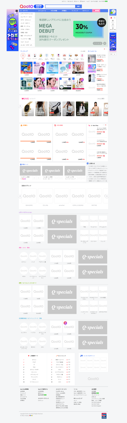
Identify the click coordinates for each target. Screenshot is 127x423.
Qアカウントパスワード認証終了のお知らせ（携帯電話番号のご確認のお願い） (98, 170)
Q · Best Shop (94, 125)
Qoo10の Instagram (96, 406)
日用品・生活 (24, 32)
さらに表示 (83, 51)
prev (20, 106)
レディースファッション (27, 13)
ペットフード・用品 (26, 39)
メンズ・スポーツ (25, 23)
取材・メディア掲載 (96, 400)
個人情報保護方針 (60, 396)
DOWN (114, 54)
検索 (78, 6)
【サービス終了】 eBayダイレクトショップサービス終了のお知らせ (98, 168)
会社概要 (94, 391)
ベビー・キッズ (25, 42)
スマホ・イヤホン (25, 29)
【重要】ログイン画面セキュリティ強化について (98, 181)
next (106, 106)
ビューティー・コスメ (26, 17)
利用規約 (58, 395)
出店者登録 (41, 391)
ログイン (64, 1)
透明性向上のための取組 (62, 407)
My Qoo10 (70, 1)
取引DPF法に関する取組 (62, 406)
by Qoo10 (32, 98)
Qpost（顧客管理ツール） (80, 393)
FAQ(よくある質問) (60, 393)
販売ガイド (41, 393)
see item (86, 217)
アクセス (58, 400)
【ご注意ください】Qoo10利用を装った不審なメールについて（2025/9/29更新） (98, 178)
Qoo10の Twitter (95, 404)
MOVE (25, 99)
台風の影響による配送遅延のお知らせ (97, 174)
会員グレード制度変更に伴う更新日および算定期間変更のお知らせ (98, 172)
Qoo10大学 (102, 1)
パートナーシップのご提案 (98, 398)
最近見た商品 (77, 404)
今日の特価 (60, 125)
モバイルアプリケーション (80, 395)
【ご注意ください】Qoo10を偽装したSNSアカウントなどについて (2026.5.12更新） (98, 166)
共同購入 (25, 125)
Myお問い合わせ (60, 391)
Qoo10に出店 (94, 1)
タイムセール (92, 51)
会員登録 (22, 391)
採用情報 (94, 393)
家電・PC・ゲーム (25, 26)
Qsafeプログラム (60, 404)
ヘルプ (88, 1)
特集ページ (25, 164)
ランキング (24, 51)
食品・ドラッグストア (26, 35)
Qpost (83, 1)
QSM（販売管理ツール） (80, 391)
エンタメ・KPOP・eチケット (28, 45)
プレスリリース (95, 395)
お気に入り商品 (77, 402)
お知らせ (92, 163)
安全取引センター (60, 402)
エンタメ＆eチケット (89, 355)
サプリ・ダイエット (26, 20)
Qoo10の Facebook (96, 402)
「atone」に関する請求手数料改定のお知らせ (98, 176)
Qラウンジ (40, 400)
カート (77, 1)
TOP (111, 54)
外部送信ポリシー (60, 398)
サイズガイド (113, 32)
